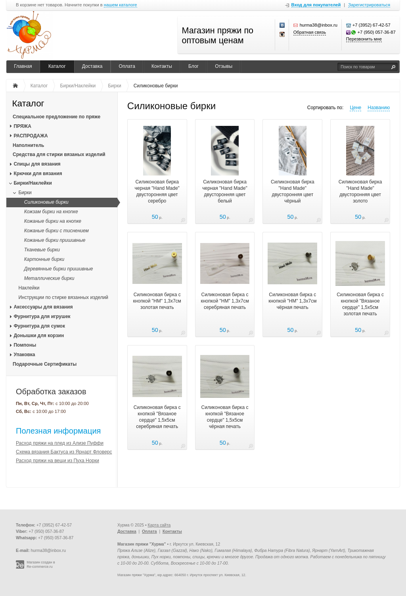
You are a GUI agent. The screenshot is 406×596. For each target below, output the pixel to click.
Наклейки (28, 288)
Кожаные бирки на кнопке (52, 221)
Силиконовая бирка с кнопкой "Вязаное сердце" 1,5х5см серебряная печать (157, 417)
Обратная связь (309, 32)
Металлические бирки (49, 278)
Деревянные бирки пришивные (58, 269)
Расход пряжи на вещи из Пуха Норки (57, 460)
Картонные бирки (44, 259)
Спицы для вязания (36, 164)
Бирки (24, 192)
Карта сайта (158, 525)
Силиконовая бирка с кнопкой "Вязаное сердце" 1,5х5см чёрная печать (225, 417)
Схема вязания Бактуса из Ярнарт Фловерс (64, 452)
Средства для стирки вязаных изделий (59, 154)
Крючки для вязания (37, 173)
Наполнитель (28, 145)
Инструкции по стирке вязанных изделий (63, 297)
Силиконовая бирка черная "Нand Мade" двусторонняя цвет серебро (157, 191)
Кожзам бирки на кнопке (51, 211)
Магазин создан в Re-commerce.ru (41, 564)
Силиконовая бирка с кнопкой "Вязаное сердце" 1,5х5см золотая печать (360, 304)
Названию (379, 107)
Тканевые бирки (42, 250)
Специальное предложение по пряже (56, 117)
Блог (193, 66)
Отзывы (223, 66)
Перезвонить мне (364, 39)
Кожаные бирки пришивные (55, 240)
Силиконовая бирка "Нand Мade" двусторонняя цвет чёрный (292, 191)
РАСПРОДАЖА (30, 136)
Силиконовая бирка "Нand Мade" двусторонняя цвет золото (360, 191)
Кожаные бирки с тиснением (56, 230)
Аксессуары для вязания (43, 307)
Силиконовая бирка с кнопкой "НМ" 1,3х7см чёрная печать (292, 301)
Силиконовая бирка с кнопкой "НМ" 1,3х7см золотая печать (157, 301)
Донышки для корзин (38, 335)
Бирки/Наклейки (32, 183)
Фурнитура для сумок (39, 326)
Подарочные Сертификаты (45, 364)
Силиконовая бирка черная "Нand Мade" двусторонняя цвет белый (224, 191)
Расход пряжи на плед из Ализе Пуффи (59, 443)
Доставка (92, 66)
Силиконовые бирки (46, 202)
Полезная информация (58, 430)
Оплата (127, 66)
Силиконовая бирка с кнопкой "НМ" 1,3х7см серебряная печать (225, 301)
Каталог (57, 66)
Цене (355, 107)
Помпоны (24, 345)
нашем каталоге (120, 5)
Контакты (161, 66)
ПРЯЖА (22, 126)
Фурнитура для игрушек (41, 316)
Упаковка (24, 354)
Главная (23, 66)
